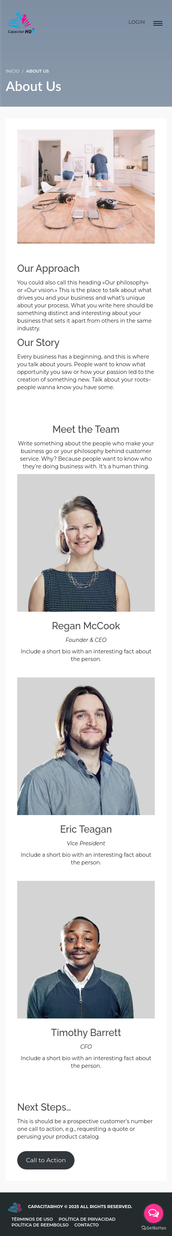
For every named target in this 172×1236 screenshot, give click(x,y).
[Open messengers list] (153, 1213)
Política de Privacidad (87, 1219)
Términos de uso (32, 1219)
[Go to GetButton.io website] (153, 1228)
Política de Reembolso (40, 1225)
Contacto (87, 1225)
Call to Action (46, 1160)
